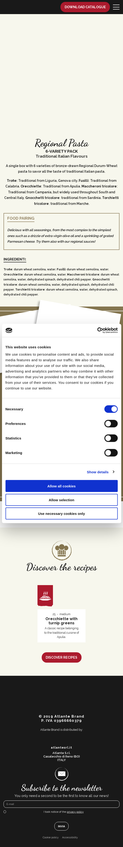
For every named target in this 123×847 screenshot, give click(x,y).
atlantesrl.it (61, 747)
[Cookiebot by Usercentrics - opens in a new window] (97, 330)
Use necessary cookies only (61, 514)
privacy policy (75, 811)
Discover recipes (61, 657)
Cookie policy (51, 837)
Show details (98, 472)
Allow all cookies (61, 486)
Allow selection (61, 500)
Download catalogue (85, 7)
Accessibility (70, 837)
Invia (61, 826)
